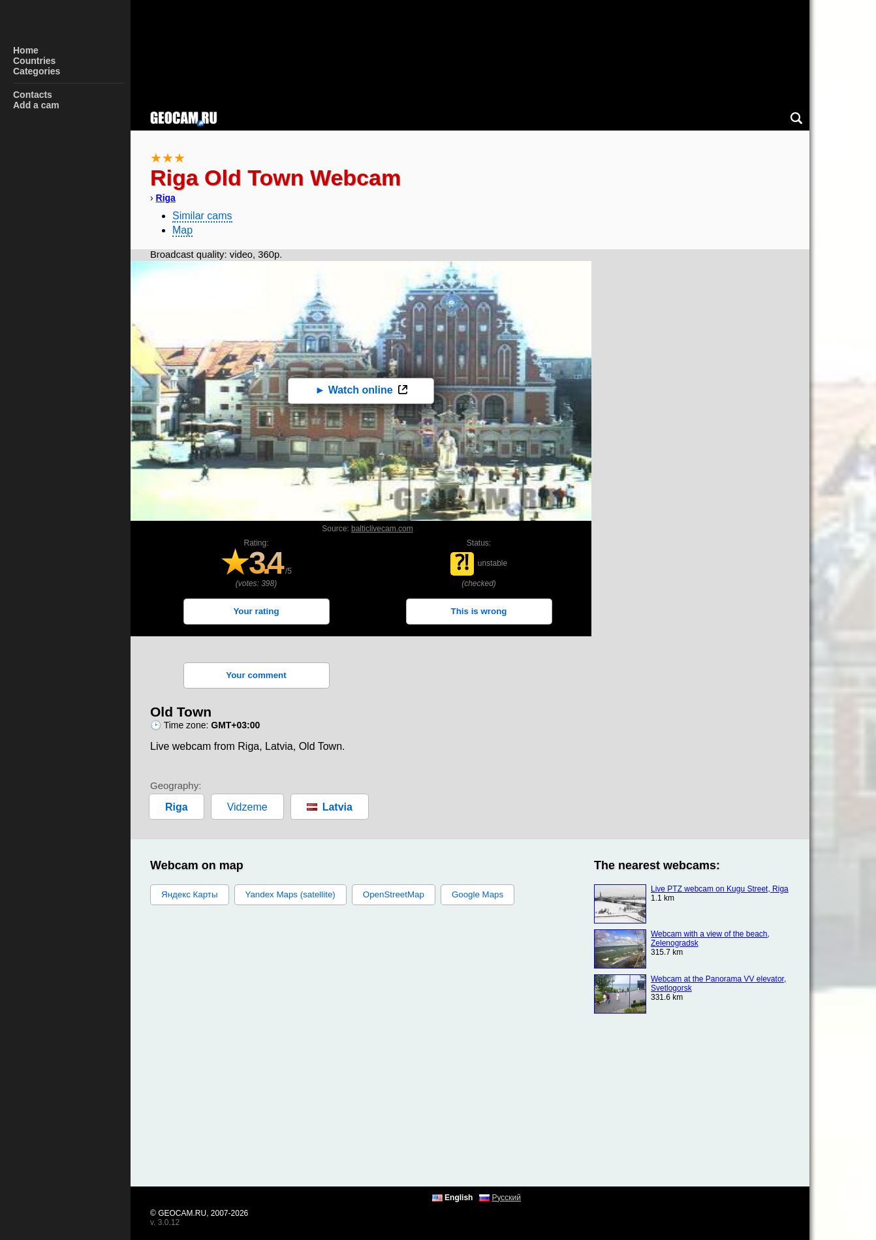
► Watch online (353, 389)
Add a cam (36, 105)
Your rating (256, 611)
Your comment (256, 675)
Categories (36, 71)
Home (26, 50)
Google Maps (477, 894)
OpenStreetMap (393, 894)
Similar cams (202, 215)
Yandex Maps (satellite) (290, 894)
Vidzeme (247, 807)
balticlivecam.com (382, 528)
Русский (506, 1197)
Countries (34, 60)
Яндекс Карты (189, 894)
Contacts (32, 94)
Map (182, 230)
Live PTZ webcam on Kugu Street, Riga (720, 888)
